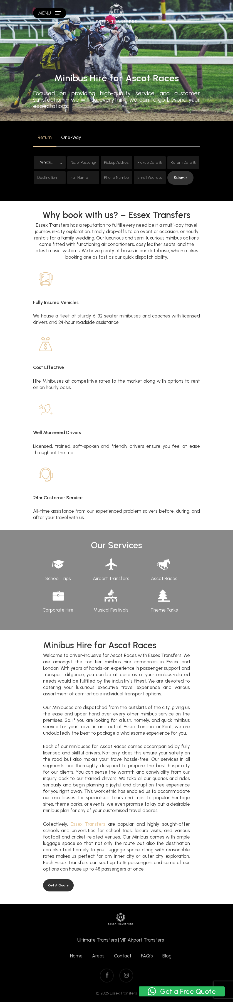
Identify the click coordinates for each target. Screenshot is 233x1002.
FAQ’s (147, 956)
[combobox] (50, 162)
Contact (123, 956)
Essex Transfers (88, 824)
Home (76, 956)
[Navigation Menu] (49, 13)
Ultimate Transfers (97, 940)
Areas (98, 956)
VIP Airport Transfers (142, 940)
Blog (167, 956)
